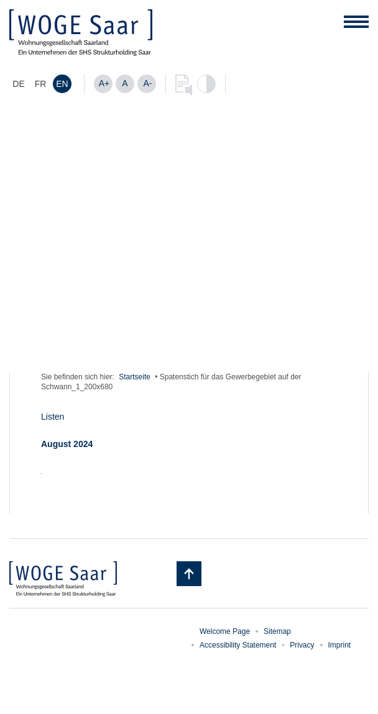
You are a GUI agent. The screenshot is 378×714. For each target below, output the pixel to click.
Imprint (339, 645)
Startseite (134, 377)
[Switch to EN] (62, 84)
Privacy (302, 645)
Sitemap (277, 631)
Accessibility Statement (238, 645)
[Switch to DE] (18, 84)
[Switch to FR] (40, 84)
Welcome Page (225, 631)
